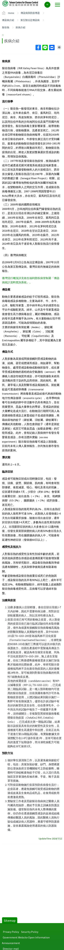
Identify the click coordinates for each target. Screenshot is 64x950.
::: (3, 34)
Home (11, 12)
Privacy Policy (11, 931)
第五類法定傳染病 (30, 20)
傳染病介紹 (8, 20)
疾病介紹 (20, 27)
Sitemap (10, 920)
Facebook (38, 47)
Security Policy (29, 931)
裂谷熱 (5, 27)
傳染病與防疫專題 (30, 12)
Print (52, 47)
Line (45, 47)
